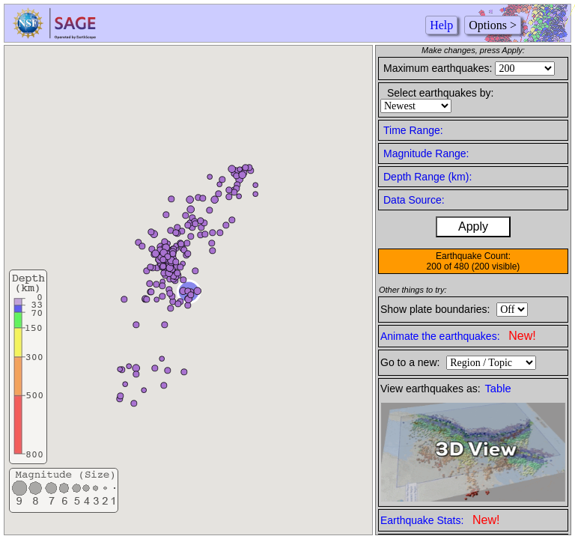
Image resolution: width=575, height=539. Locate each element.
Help (441, 25)
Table (498, 389)
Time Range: (413, 130)
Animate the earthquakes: (458, 335)
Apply (473, 226)
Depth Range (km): (427, 177)
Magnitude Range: (426, 153)
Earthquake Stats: (439, 520)
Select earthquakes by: (440, 93)
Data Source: (414, 200)
